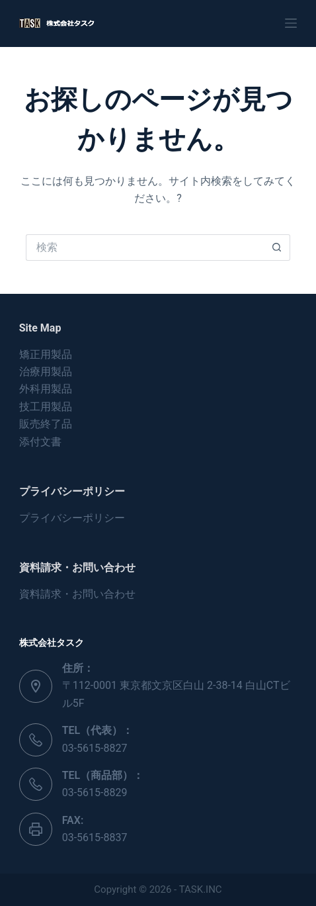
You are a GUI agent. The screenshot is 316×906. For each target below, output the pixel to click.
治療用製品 (45, 371)
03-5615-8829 (95, 792)
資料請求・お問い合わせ (77, 594)
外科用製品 (45, 389)
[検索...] (145, 247)
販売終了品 (45, 424)
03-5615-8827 (95, 748)
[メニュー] (291, 23)
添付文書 (40, 441)
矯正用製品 (45, 354)
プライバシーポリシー (72, 518)
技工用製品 (45, 406)
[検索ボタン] (277, 247)
